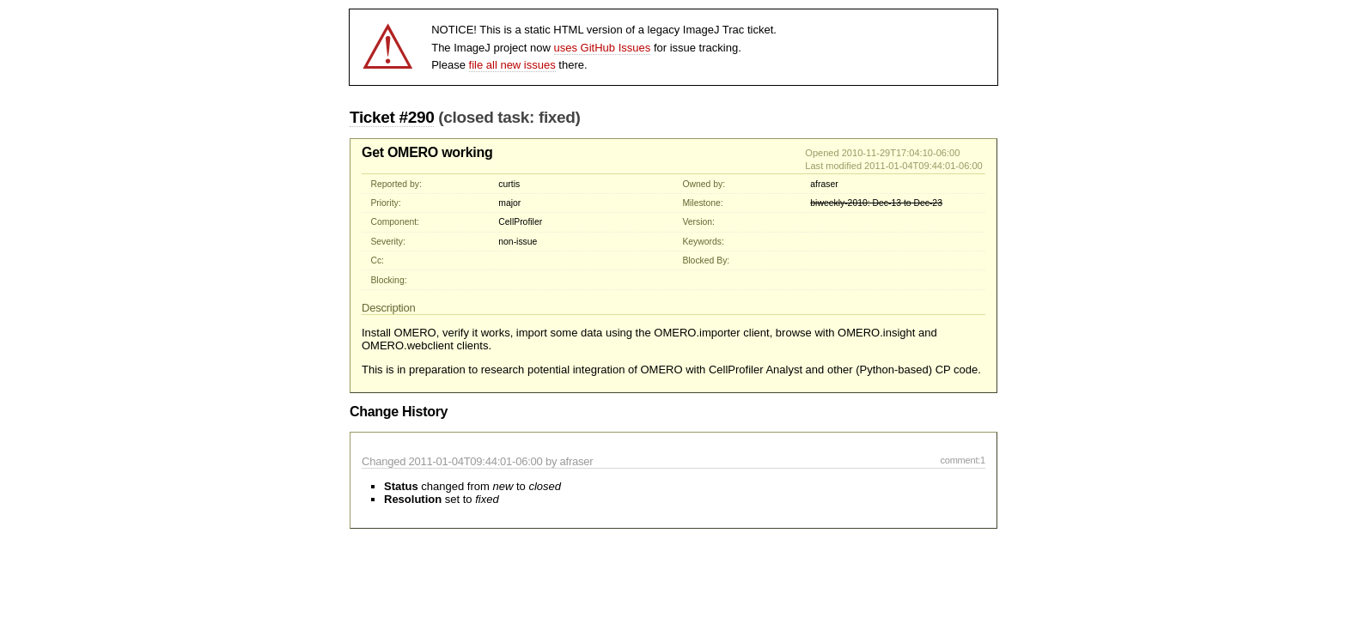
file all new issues (512, 64)
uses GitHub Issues (602, 47)
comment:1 (962, 460)
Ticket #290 (392, 117)
